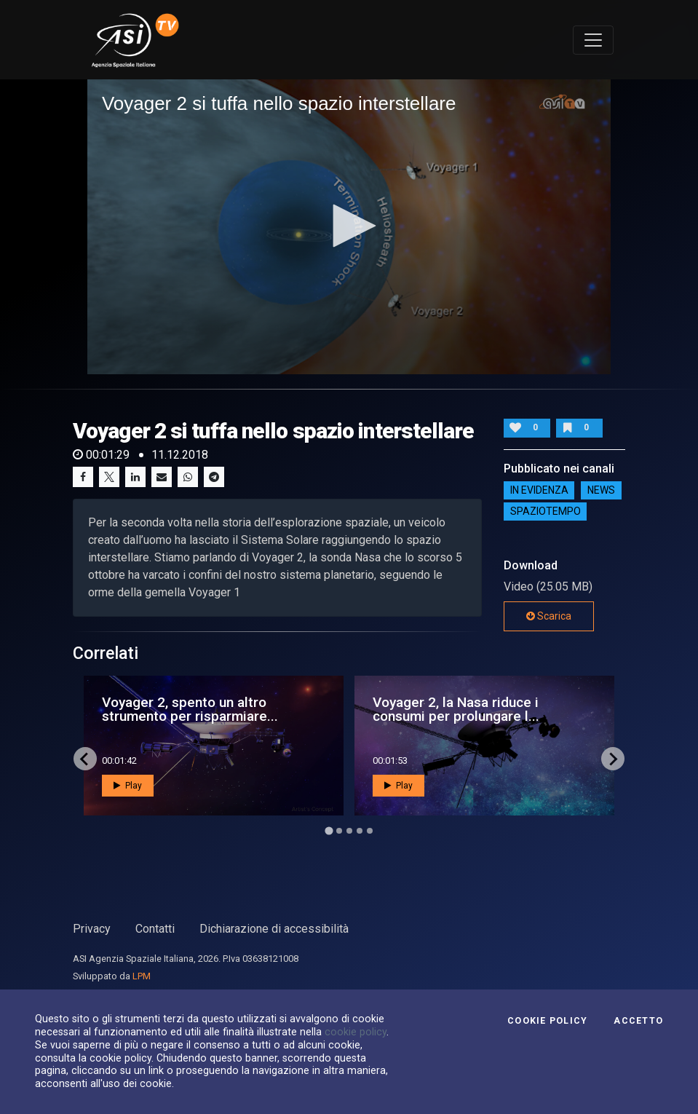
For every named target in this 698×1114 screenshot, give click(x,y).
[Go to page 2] (339, 831)
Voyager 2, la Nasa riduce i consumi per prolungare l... (456, 709)
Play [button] (128, 786)
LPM (141, 976)
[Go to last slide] (85, 758)
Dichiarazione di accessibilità (274, 929)
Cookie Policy (547, 1020)
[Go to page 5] (370, 831)
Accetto (638, 1020)
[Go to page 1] (329, 831)
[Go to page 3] (349, 831)
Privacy (92, 929)
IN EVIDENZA (539, 490)
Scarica (548, 616)
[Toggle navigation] (593, 40)
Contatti (155, 929)
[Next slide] (612, 758)
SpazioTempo (545, 511)
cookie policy (355, 1032)
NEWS (601, 490)
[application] (349, 226)
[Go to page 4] (359, 831)
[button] (349, 226)
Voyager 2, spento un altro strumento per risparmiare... (190, 709)
